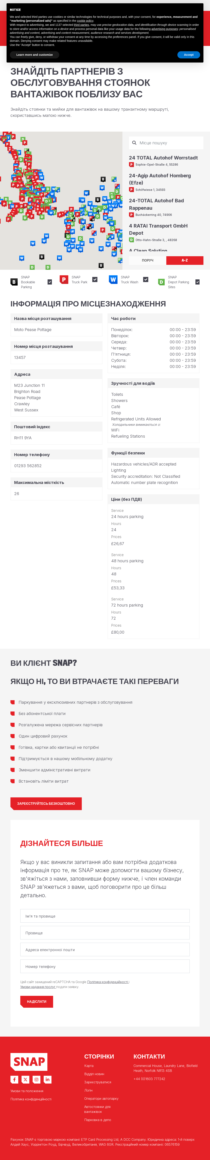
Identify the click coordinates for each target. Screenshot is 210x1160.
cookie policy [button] (85, 20)
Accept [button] (189, 54)
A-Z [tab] (185, 260)
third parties (81, 24)
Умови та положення (26, 1091)
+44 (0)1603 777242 (149, 1079)
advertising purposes (164, 29)
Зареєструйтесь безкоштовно (46, 804)
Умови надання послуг (38, 987)
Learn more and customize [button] (34, 54)
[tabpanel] (166, 194)
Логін (88, 1090)
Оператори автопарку (101, 1098)
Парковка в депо (97, 1120)
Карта (89, 1066)
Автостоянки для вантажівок (97, 1109)
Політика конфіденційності (108, 982)
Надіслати (36, 1002)
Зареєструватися (97, 1082)
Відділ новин (94, 1074)
